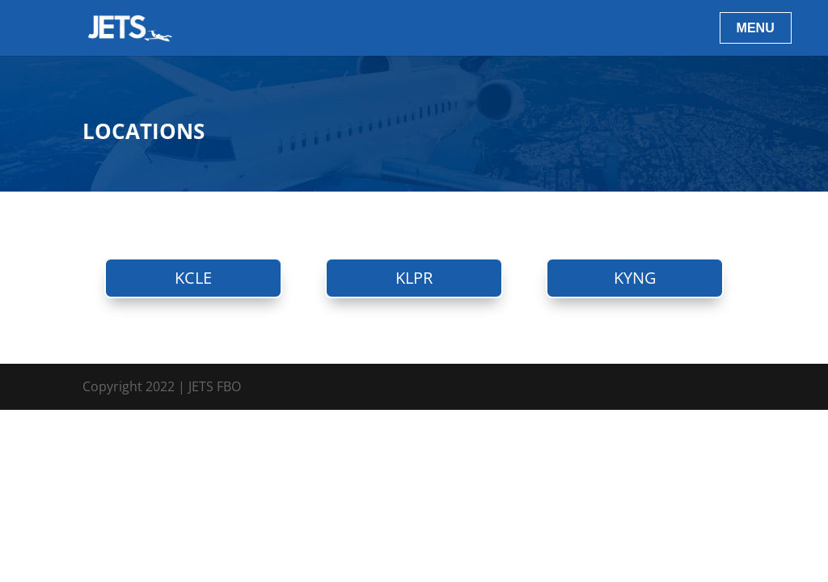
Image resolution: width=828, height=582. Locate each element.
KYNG (635, 278)
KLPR (414, 278)
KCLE (193, 278)
